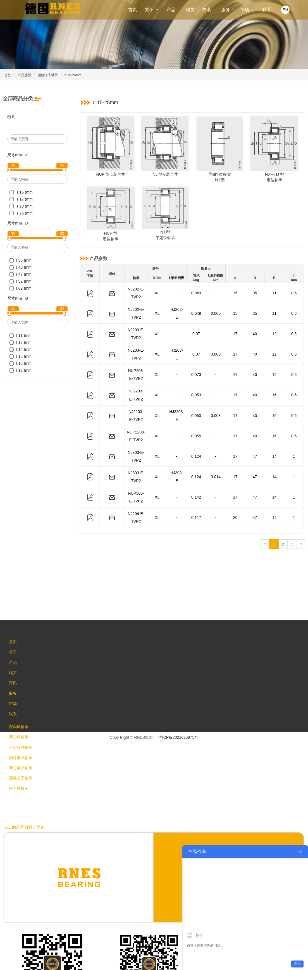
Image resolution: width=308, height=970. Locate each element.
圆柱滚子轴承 (48, 75)
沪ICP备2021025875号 (178, 683)
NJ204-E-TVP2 (136, 466)
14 (274, 418)
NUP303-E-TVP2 (136, 450)
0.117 (196, 466)
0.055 (196, 402)
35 (255, 291)
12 (274, 322)
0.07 (196, 322)
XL (157, 291)
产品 (170, 9)
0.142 (196, 450)
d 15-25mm (73, 75)
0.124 (196, 418)
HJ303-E (176, 434)
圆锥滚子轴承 (23, 736)
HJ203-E (176, 338)
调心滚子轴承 (23, 725)
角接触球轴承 (23, 703)
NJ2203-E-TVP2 (135, 370)
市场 (247, 9)
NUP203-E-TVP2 (136, 354)
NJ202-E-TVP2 (136, 291)
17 (235, 322)
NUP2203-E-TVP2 (136, 402)
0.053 (196, 370)
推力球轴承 (21, 747)
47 (255, 418)
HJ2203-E (176, 386)
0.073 (196, 354)
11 (274, 291)
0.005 (216, 306)
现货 (190, 9)
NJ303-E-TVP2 (136, 418)
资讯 (209, 9)
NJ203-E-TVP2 (136, 323)
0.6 (294, 291)
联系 (266, 9)
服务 (228, 9)
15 (235, 291)
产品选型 (24, 75)
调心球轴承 (21, 692)
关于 (152, 9)
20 (235, 466)
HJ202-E (176, 307)
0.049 (196, 291)
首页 (132, 9)
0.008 (216, 338)
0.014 (216, 434)
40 (255, 322)
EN (285, 10)
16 (274, 370)
